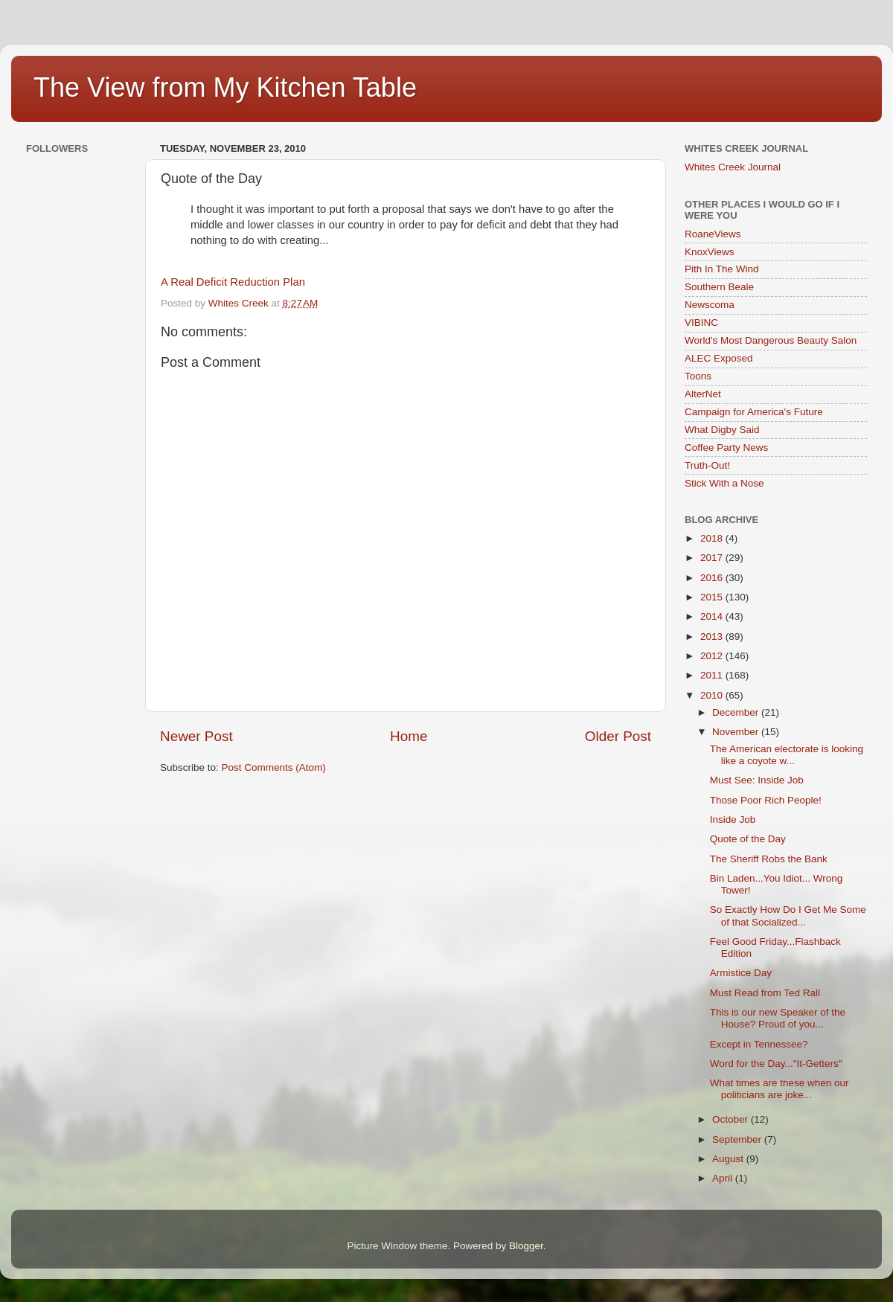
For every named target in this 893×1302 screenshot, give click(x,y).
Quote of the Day (748, 838)
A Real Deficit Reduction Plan (233, 282)
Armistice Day (741, 972)
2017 (713, 557)
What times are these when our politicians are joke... (779, 1088)
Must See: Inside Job (757, 780)
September (738, 1139)
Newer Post (196, 736)
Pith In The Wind (722, 269)
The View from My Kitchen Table (225, 87)
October (731, 1119)
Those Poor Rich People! (766, 800)
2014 (713, 616)
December (736, 712)
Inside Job (733, 819)
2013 (713, 636)
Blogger (526, 1245)
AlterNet (703, 394)
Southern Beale (719, 286)
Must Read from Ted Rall (765, 992)
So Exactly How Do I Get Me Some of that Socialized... (788, 915)
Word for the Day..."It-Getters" (776, 1063)
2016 (713, 577)
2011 (713, 675)
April (723, 1178)
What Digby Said (722, 429)
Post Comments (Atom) (274, 767)
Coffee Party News (726, 447)
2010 (713, 695)
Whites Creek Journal (733, 167)
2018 (713, 538)
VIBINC (701, 322)
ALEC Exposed (719, 358)
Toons (698, 376)
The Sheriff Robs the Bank (769, 859)
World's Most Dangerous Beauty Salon (771, 340)
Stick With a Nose (724, 483)
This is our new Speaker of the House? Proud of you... (777, 1018)
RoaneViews (713, 234)
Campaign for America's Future (754, 411)
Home (408, 736)
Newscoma (709, 304)
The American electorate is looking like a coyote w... (786, 754)
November (736, 731)
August (729, 1158)
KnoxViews (709, 251)
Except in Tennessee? (759, 1044)
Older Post (618, 736)
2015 (713, 597)
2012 (713, 655)
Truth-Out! (707, 465)
